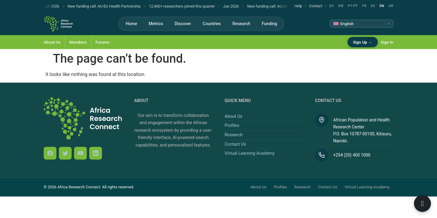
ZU (331, 6)
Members (77, 42)
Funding (269, 23)
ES (373, 6)
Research (241, 23)
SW (341, 6)
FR (364, 6)
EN (382, 6)
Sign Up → (362, 42)
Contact (315, 6)
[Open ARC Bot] (422, 203)
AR (390, 6)
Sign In (387, 42)
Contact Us (235, 144)
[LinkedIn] (95, 153)
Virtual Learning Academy (249, 153)
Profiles (232, 125)
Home (131, 23)
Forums (103, 42)
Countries (212, 23)
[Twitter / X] (65, 153)
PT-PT (353, 6)
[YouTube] (80, 153)
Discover (182, 23)
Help (298, 6)
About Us (52, 42)
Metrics (156, 23)
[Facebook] (50, 153)
